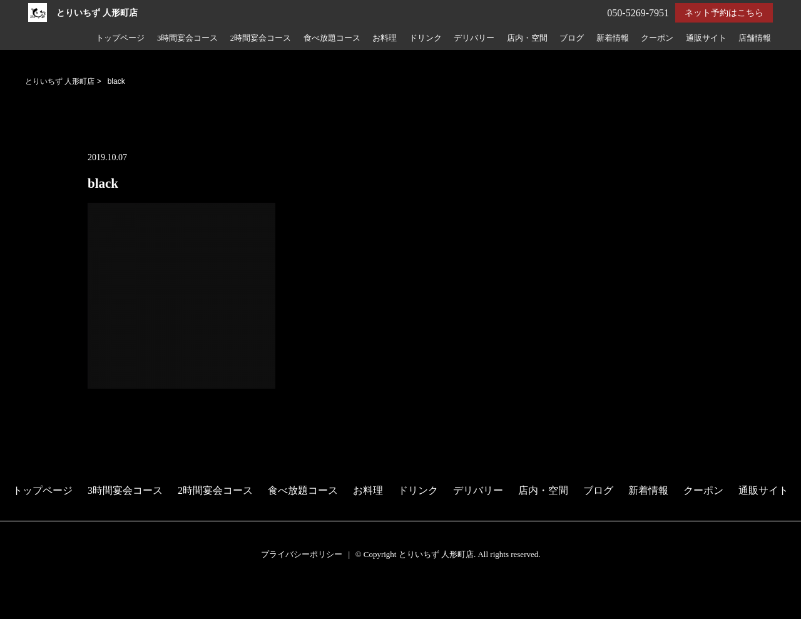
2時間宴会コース (260, 38)
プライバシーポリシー (301, 554)
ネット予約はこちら (724, 13)
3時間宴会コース (187, 38)
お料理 (384, 38)
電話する (21, 611)
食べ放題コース (332, 38)
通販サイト (706, 38)
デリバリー (474, 38)
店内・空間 (527, 38)
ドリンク (425, 38)
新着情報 (612, 38)
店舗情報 (754, 38)
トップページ (120, 38)
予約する (21, 595)
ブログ (571, 38)
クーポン (657, 38)
